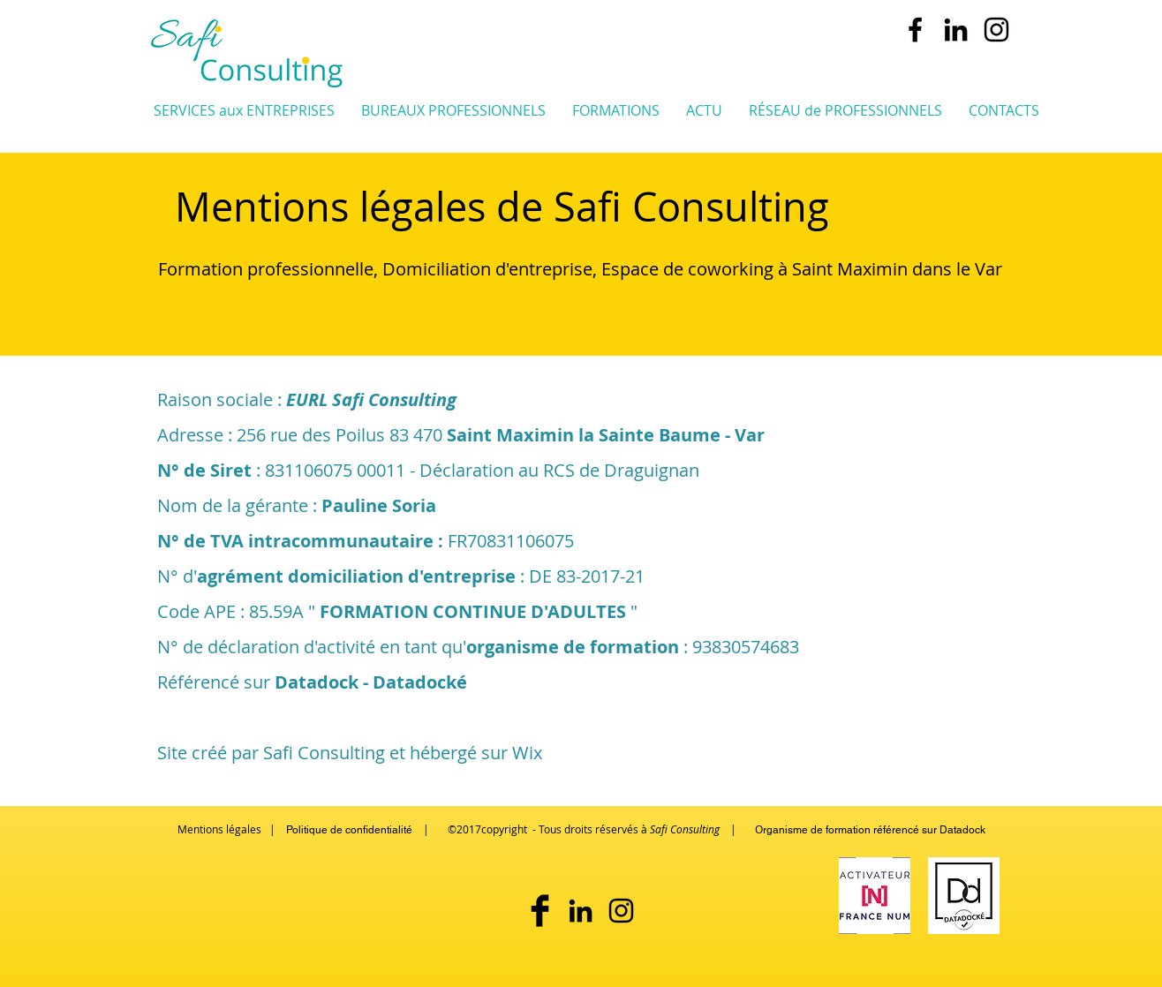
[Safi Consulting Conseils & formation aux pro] (915, 29)
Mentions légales (219, 829)
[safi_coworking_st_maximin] (996, 29)
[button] (244, 109)
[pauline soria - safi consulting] (955, 29)
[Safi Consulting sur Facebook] (540, 910)
